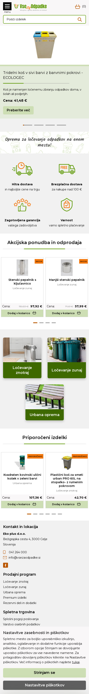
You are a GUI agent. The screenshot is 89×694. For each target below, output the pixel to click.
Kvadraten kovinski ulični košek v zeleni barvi (22, 476)
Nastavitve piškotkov (44, 685)
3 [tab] (48, 322)
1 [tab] (35, 322)
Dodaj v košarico (22, 313)
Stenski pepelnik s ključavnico (22, 281)
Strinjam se (44, 672)
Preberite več (18, 110)
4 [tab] (54, 322)
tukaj (76, 662)
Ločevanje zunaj (14, 587)
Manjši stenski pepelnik (67, 280)
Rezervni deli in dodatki (19, 603)
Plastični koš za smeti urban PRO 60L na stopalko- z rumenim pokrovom (66, 480)
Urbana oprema (14, 592)
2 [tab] (41, 322)
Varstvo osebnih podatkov (21, 624)
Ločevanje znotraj (15, 581)
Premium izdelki (14, 597)
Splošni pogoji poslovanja (21, 619)
